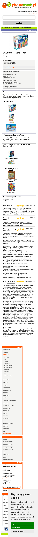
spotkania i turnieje (8, 444)
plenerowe (6, 428)
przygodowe (7, 371)
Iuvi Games (13, 80)
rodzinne (5, 352)
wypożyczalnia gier (8, 447)
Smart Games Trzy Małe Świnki (11, 169)
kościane (5, 403)
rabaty (4, 452)
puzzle (5, 413)
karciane (6, 361)
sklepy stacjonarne (8, 441)
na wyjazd (5, 418)
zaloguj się (21, 11)
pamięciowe (6, 369)
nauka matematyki (8, 367)
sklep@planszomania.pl (9, 466)
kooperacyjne (6, 408)
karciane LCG (6, 398)
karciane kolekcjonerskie (9, 400)
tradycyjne (6, 385)
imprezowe (6, 395)
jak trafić (5, 478)
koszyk (35, 11)
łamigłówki (6, 410)
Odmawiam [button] (16, 527)
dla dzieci (11, 27)
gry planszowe (5, 27)
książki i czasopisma (8, 405)
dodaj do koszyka (9, 67)
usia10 (5, 219)
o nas (5, 531)
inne (5, 359)
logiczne (5, 382)
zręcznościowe (7, 377)
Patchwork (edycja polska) (11, 180)
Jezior (8, 230)
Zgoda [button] (14, 524)
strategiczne (6, 349)
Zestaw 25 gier (11, 192)
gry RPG (5, 426)
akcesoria (5, 416)
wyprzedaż (7, 434)
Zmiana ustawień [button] (18, 531)
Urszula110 (10, 205)
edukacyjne (6, 357)
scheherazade (11, 283)
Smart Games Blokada (11, 158)
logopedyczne (7, 363)
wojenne (5, 421)
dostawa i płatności (8, 449)
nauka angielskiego (8, 365)
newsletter (6, 454)
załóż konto (28, 11)
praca (4, 457)
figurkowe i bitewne (8, 423)
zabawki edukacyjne (8, 375)
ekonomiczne (6, 380)
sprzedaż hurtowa (8, 459)
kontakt (5, 439)
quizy (5, 373)
